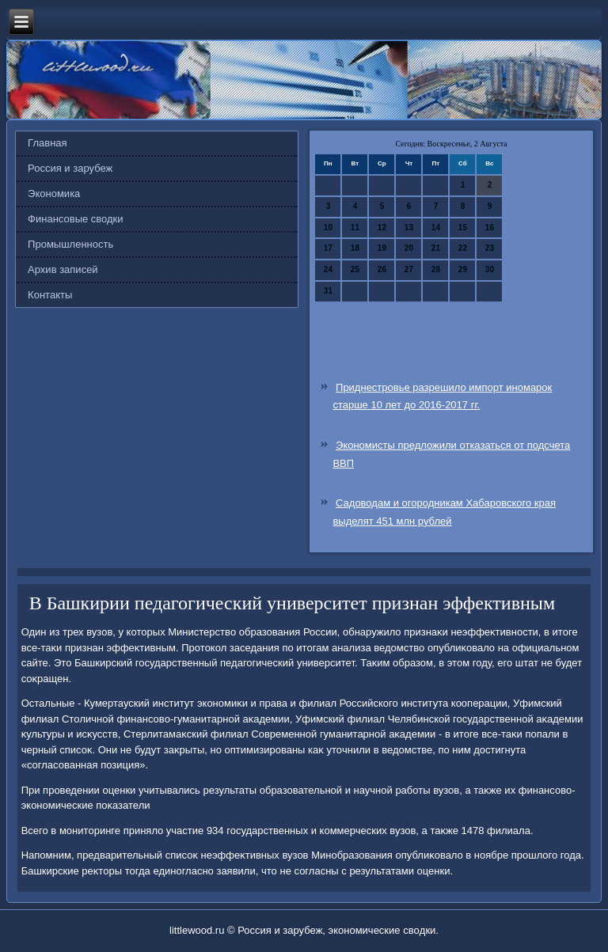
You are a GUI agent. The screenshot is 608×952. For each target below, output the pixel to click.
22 (462, 248)
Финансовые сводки (75, 219)
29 (462, 269)
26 (382, 269)
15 (462, 227)
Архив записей (63, 269)
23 (489, 248)
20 (409, 248)
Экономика (54, 193)
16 (489, 227)
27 (409, 269)
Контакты (50, 295)
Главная (47, 143)
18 (355, 248)
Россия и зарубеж (70, 168)
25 (355, 269)
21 (435, 248)
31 (328, 290)
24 (328, 269)
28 (435, 269)
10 (328, 227)
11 (355, 227)
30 (489, 269)
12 (382, 227)
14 (435, 227)
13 (409, 227)
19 (382, 248)
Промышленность (70, 244)
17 (328, 248)
